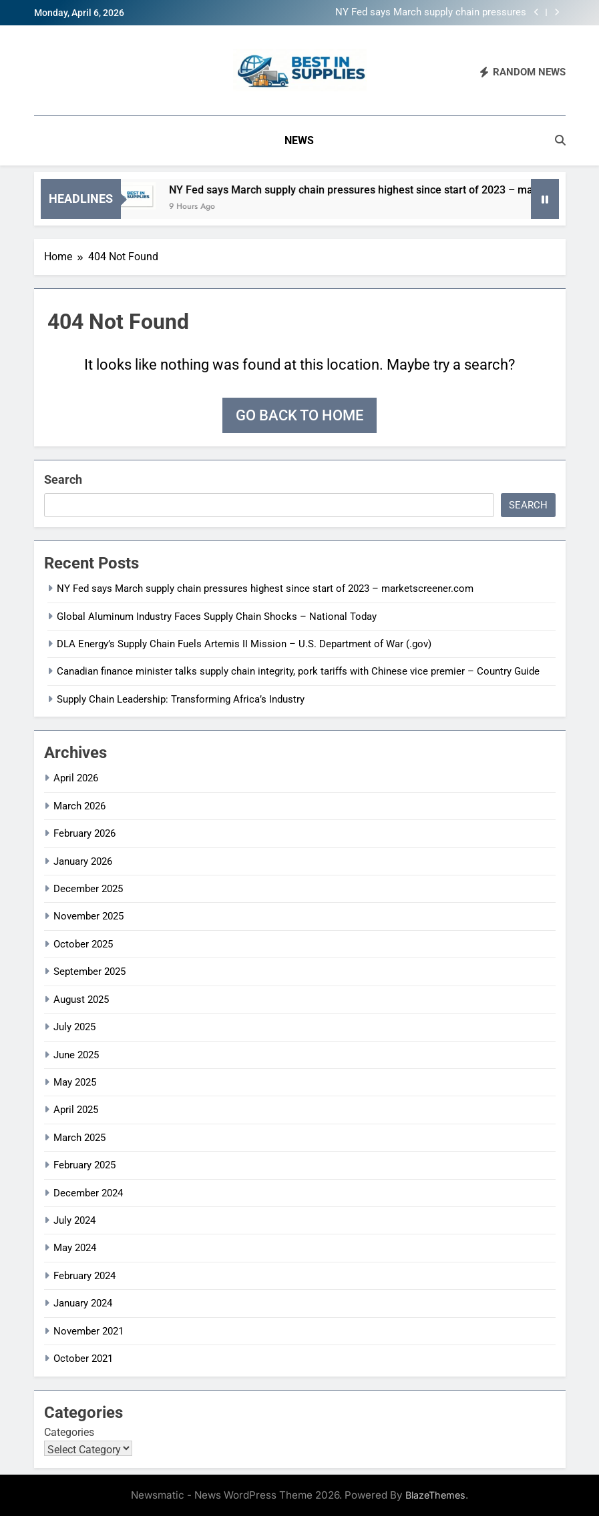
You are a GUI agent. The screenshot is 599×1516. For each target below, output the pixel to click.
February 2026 (84, 833)
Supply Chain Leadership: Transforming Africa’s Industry (181, 699)
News (299, 140)
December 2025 (88, 889)
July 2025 (74, 1027)
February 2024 (84, 1276)
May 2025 (74, 1082)
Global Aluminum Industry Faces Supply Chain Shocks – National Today (217, 617)
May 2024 (74, 1248)
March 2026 (79, 806)
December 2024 (88, 1193)
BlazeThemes (435, 1495)
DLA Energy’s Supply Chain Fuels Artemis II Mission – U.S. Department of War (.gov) (244, 644)
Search (63, 479)
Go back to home (299, 415)
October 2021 (83, 1359)
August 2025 (81, 1000)
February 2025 (84, 1165)
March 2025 (79, 1138)
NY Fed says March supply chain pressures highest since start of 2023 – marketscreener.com (430, 12)
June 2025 (76, 1055)
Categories (69, 1432)
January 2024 (82, 1303)
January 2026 (82, 861)
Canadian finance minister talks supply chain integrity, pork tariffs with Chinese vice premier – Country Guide (298, 671)
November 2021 (88, 1331)
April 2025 (75, 1110)
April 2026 (75, 778)
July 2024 (74, 1220)
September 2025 (89, 972)
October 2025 (83, 944)
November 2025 (88, 916)
